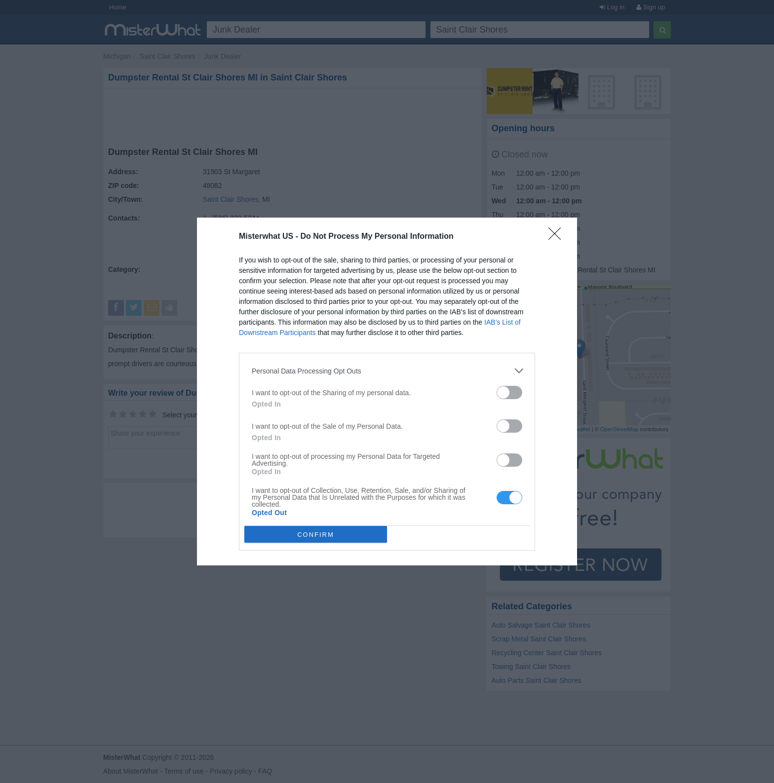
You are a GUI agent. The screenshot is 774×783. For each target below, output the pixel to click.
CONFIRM (315, 534)
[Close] (557, 236)
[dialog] (387, 391)
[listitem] (387, 371)
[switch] (509, 392)
